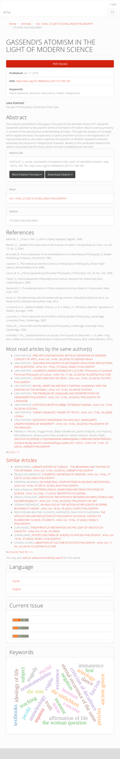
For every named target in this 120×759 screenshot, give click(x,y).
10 (25, 552)
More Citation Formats (27, 174)
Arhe (7, 12)
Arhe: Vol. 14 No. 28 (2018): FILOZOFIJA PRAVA (66, 359)
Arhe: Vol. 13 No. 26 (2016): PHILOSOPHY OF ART (68, 501)
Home (12, 24)
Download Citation (60, 174)
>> (17, 452)
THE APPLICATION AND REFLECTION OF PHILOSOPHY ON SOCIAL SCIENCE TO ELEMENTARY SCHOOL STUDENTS (59, 516)
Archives (26, 24)
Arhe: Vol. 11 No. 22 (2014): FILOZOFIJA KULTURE (82, 374)
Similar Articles (21, 460)
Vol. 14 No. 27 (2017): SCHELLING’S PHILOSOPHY (64, 24)
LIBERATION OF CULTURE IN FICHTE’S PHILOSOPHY (65, 542)
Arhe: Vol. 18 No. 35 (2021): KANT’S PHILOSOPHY (69, 508)
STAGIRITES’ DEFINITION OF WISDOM (64, 474)
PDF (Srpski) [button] (60, 64)
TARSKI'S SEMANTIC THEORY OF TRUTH (56, 412)
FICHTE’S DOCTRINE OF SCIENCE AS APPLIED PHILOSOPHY (66, 535)
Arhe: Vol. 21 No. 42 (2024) (43, 531)
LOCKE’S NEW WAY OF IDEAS (50, 378)
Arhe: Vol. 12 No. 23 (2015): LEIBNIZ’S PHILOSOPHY (63, 470)
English (16, 589)
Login (113, 4)
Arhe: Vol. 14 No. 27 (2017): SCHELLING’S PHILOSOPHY (46, 485)
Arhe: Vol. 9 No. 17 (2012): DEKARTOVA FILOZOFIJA (56, 493)
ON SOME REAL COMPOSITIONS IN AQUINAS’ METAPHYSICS (75, 482)
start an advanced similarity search (42, 558)
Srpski (16, 581)
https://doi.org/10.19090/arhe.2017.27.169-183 (43, 81)
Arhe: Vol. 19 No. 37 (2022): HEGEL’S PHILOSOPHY (65, 367)
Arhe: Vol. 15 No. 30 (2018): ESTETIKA (70, 389)
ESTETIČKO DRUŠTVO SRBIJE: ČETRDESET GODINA (62, 405)
